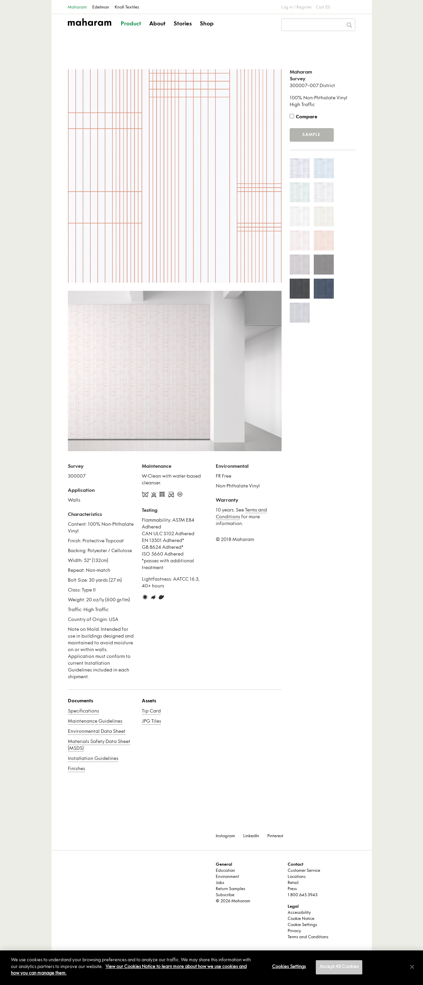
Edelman (100, 7)
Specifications (83, 711)
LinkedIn (251, 836)
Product (131, 24)
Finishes (76, 768)
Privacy (294, 931)
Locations (297, 877)
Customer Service (304, 870)
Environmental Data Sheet (97, 731)
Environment (227, 877)
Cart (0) (323, 7)
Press (292, 889)
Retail (293, 883)
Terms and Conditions (308, 937)
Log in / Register (296, 7)
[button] (131, 29)
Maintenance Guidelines (95, 721)
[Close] (412, 967)
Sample (311, 135)
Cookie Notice (301, 919)
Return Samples (230, 889)
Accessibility (299, 912)
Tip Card (151, 711)
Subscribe (225, 895)
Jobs (220, 883)
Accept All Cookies (339, 967)
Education (225, 870)
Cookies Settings (289, 967)
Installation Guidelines (93, 758)
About (157, 24)
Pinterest (275, 836)
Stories (183, 24)
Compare (306, 117)
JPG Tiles (151, 721)
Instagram (225, 836)
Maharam (77, 7)
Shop (207, 24)
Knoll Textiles (127, 7)
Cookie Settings (302, 925)
